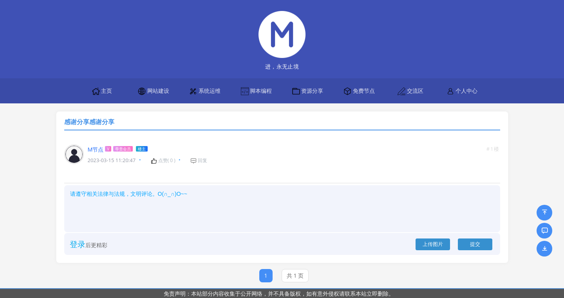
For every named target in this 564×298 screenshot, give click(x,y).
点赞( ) (163, 160)
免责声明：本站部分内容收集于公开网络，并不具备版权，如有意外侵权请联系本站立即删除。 (279, 293)
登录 (77, 244)
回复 (198, 160)
